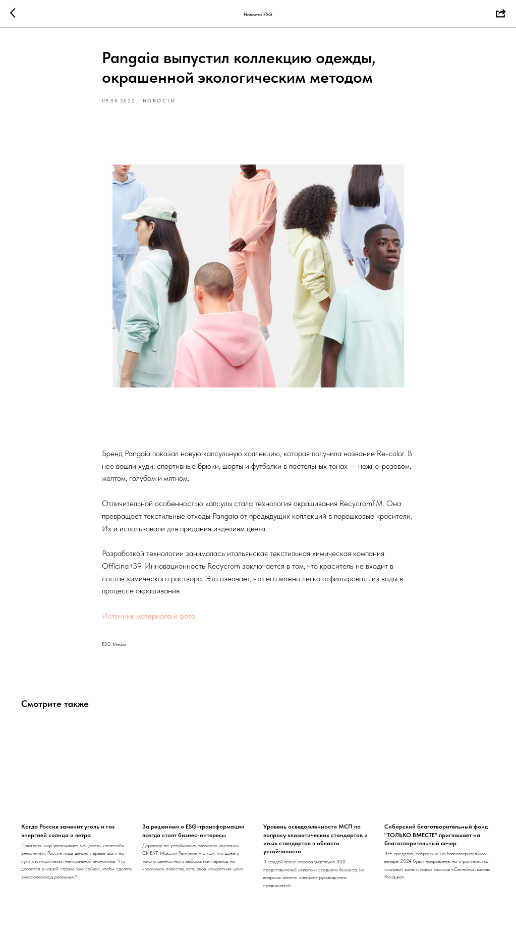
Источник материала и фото (148, 616)
